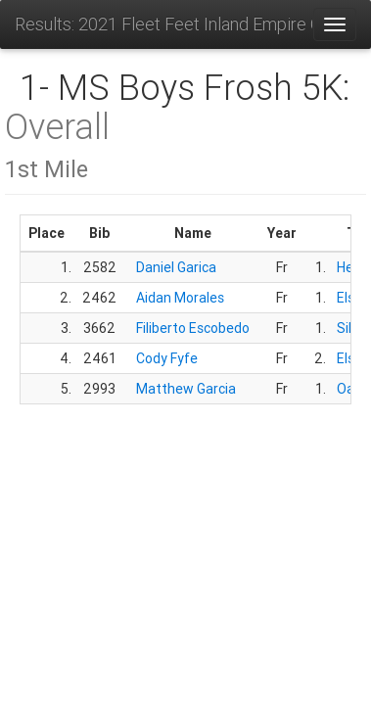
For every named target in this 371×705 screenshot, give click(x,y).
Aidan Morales (180, 297)
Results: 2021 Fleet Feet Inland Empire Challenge (163, 24)
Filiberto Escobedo (193, 328)
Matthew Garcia (186, 389)
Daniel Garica (176, 267)
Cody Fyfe (167, 358)
